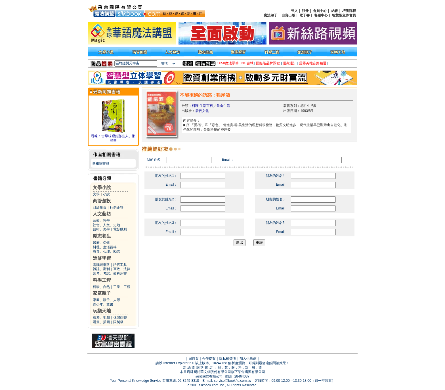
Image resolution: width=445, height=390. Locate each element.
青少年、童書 (103, 304)
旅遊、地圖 (101, 317)
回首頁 (193, 359)
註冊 (305, 11)
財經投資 (99, 207)
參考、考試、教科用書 (110, 273)
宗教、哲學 (101, 220)
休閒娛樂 (120, 317)
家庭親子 (102, 293)
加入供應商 (248, 359)
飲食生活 (223, 106)
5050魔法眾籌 (228, 63)
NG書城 (247, 63)
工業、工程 (121, 287)
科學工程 (102, 280)
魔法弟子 (270, 15)
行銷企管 (116, 207)
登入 (294, 11)
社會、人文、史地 (106, 225)
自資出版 (288, 15)
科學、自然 (101, 287)
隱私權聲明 (227, 359)
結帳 (334, 11)
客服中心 (321, 15)
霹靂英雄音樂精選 (312, 63)
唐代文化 (202, 111)
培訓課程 (349, 11)
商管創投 (102, 200)
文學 (96, 194)
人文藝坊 (102, 213)
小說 (106, 194)
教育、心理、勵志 (106, 251)
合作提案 (209, 359)
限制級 (118, 322)
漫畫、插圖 (101, 322)
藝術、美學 (101, 229)
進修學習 (102, 258)
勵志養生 (102, 236)
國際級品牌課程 (268, 63)
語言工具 (120, 265)
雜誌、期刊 (101, 269)
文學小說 (102, 187)
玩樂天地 (102, 310)
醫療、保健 (101, 243)
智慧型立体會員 (344, 15)
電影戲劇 (120, 229)
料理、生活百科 (105, 247)
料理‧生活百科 (202, 106)
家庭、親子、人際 (106, 300)
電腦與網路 (101, 265)
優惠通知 (289, 63)
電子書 (304, 15)
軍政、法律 (121, 269)
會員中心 (320, 11)
